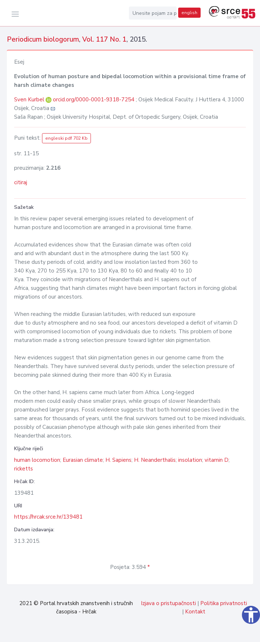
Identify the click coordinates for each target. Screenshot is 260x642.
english (189, 13)
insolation (190, 460)
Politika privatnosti (223, 603)
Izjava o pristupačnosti (168, 603)
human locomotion (37, 460)
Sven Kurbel (30, 99)
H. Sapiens (118, 460)
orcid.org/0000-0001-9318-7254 (93, 99)
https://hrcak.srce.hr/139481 (48, 516)
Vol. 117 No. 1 (104, 39)
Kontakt (195, 611)
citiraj (20, 182)
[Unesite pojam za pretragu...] (153, 13)
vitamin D (216, 460)
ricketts (23, 468)
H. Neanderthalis (155, 460)
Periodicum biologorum (43, 39)
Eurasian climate (83, 460)
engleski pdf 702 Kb (66, 138)
